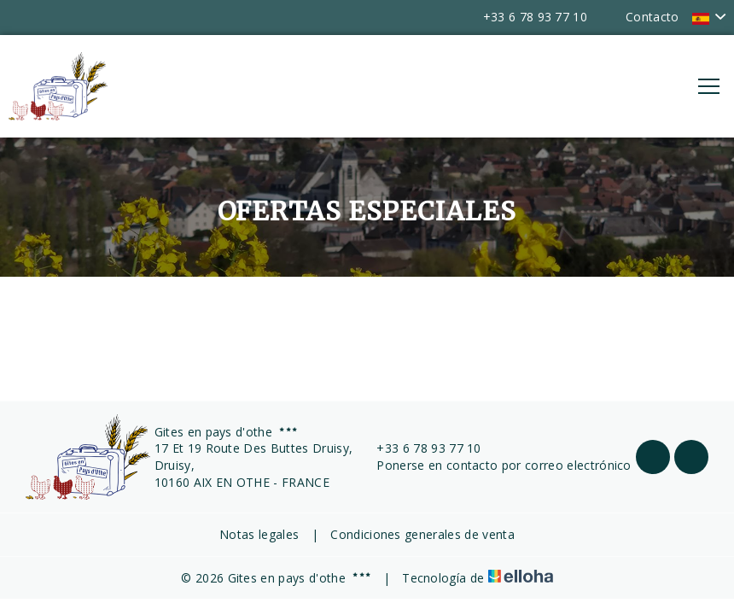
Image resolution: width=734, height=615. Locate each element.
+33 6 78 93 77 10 (419, 448)
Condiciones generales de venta (422, 534)
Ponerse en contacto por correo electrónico (494, 465)
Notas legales (259, 534)
